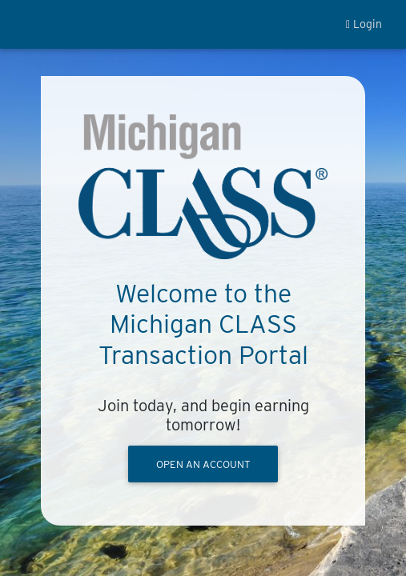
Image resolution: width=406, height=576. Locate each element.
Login (364, 24)
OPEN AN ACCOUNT (203, 464)
